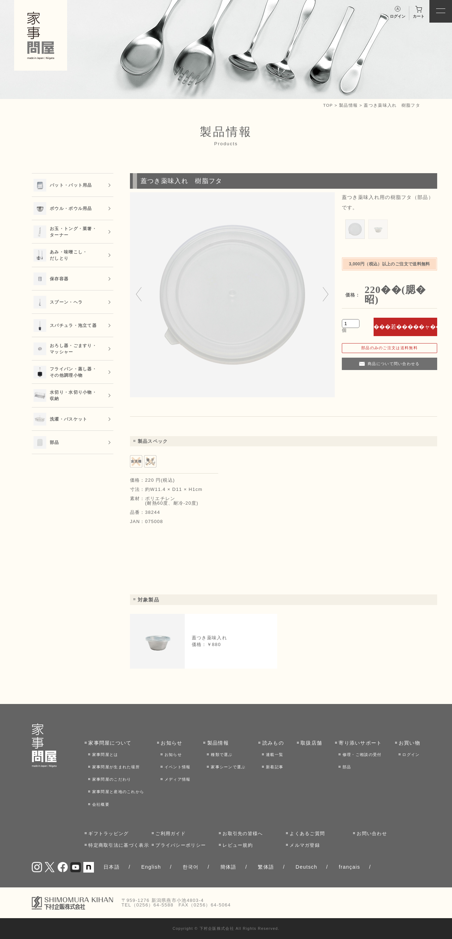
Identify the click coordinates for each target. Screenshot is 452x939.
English (151, 867)
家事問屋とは (105, 754)
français (349, 867)
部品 (347, 767)
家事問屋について (109, 743)
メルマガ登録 (305, 845)
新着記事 (274, 767)
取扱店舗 (311, 743)
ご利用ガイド (170, 833)
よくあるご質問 (307, 833)
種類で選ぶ (222, 754)
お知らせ (171, 743)
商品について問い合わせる (394, 364)
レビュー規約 (237, 845)
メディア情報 (178, 779)
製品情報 (348, 105)
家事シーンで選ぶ (228, 767)
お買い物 (409, 743)
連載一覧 (274, 754)
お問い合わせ (372, 833)
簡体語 (228, 867)
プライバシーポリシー (180, 845)
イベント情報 (178, 767)
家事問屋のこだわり (111, 779)
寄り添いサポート (360, 743)
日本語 (111, 867)
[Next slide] (326, 295)
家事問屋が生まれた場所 (116, 767)
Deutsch (306, 867)
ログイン (411, 754)
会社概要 (100, 804)
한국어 (191, 867)
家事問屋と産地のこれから (118, 792)
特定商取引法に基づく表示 (118, 845)
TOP (328, 105)
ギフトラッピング (108, 833)
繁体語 (266, 867)
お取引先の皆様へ (242, 833)
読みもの (273, 743)
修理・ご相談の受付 (362, 754)
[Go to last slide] (139, 295)
